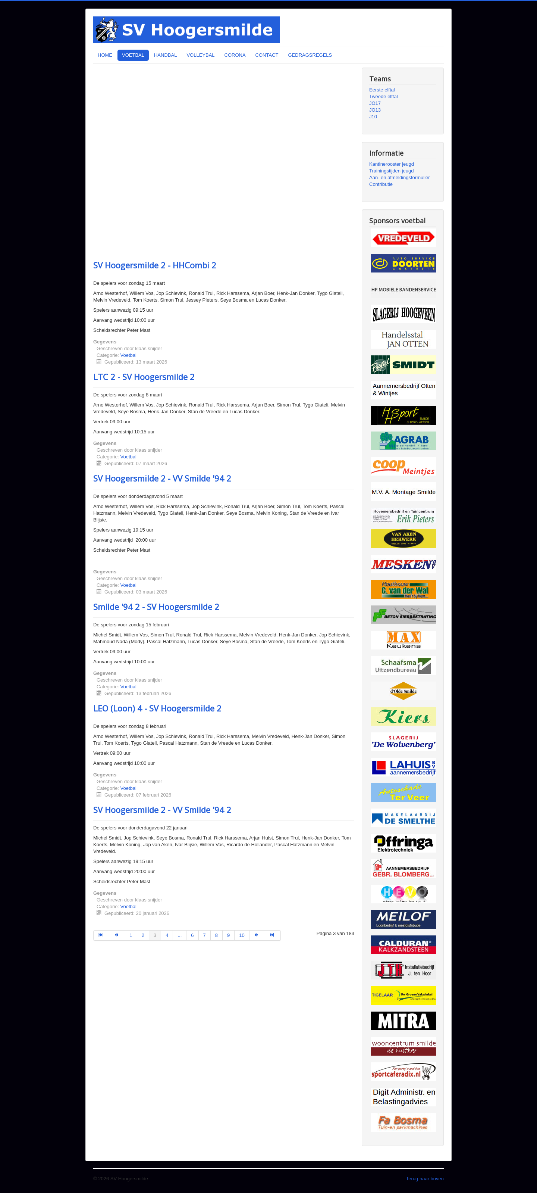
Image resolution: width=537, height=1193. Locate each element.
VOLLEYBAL (200, 55)
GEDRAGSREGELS (310, 55)
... (180, 935)
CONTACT (267, 55)
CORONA (235, 55)
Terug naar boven (425, 1178)
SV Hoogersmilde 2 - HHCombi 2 (154, 265)
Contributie (381, 184)
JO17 (375, 103)
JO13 (375, 110)
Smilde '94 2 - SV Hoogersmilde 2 (156, 606)
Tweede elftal (383, 96)
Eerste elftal (382, 90)
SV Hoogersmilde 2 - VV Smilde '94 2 (162, 478)
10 (241, 935)
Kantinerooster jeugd (391, 164)
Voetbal (128, 355)
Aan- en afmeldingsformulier (399, 177)
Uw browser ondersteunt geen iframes (223, 161)
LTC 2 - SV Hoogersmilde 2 (144, 376)
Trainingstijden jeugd (391, 171)
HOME (105, 55)
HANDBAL (165, 55)
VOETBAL (133, 55)
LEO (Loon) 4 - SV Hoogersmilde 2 (157, 708)
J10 (373, 116)
